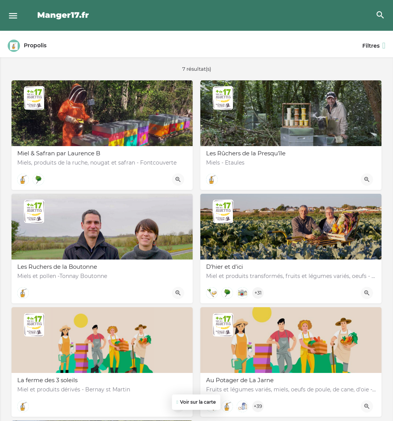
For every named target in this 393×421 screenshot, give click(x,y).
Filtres (373, 46)
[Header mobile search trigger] (380, 15)
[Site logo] (64, 15)
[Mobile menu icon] (13, 15)
